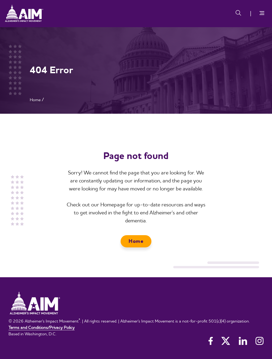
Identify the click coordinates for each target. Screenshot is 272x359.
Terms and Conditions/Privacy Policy (41, 327)
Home (35, 99)
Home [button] (136, 241)
